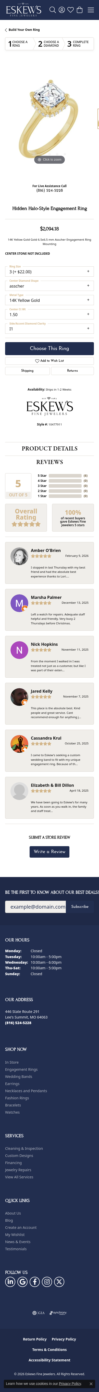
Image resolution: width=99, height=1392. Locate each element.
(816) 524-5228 (49, 191)
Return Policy (35, 1339)
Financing (13, 1162)
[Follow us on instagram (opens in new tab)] (47, 1282)
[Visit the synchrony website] (58, 1313)
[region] (49, 121)
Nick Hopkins (44, 644)
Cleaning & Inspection (24, 1148)
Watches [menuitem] (12, 1112)
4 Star (42, 481)
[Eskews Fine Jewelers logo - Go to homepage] (24, 10)
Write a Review (49, 851)
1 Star (42, 496)
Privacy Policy (64, 1339)
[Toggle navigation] (90, 10)
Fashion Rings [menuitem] (17, 1097)
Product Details (50, 449)
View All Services (19, 1177)
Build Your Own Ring (24, 30)
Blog (9, 1220)
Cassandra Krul (46, 738)
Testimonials (16, 1248)
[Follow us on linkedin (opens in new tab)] (10, 1282)
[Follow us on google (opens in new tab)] (22, 1282)
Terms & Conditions (49, 1349)
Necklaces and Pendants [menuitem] (26, 1090)
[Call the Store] (18, 1022)
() (86, 475)
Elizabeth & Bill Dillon (52, 785)
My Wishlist (15, 1234)
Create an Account (20, 1227)
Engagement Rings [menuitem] (21, 1069)
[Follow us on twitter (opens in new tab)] (59, 1282)
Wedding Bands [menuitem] (18, 1076)
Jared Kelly (41, 691)
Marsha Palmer (46, 597)
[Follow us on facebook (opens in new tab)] (35, 1282)
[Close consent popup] (91, 1383)
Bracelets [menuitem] (13, 1105)
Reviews (49, 462)
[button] (53, 10)
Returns (72, 370)
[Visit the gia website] (38, 1313)
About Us (13, 1213)
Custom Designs (19, 1155)
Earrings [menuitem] (12, 1083)
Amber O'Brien (46, 550)
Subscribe (80, 907)
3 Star (42, 486)
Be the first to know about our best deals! (49, 892)
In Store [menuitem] (12, 1062)
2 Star (42, 491)
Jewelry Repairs (18, 1169)
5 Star (42, 475)
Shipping (27, 370)
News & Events (17, 1241)
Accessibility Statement (49, 1360)
